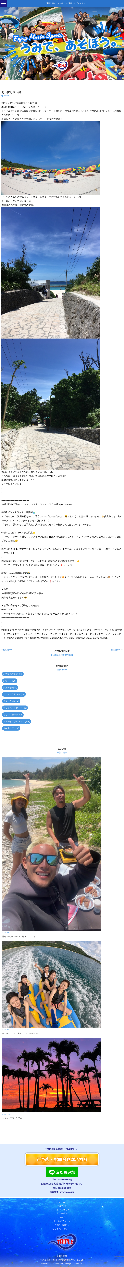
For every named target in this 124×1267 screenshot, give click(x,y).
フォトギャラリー (62, 1209)
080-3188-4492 (67, 1192)
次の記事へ (116, 649)
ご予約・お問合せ (62, 1224)
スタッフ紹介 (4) (11, 701)
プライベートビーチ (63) (15, 708)
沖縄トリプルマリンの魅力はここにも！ (20, 936)
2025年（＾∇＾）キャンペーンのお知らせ (20, 1033)
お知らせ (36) (9, 681)
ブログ (62, 1216)
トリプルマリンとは (62, 1220)
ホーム (62, 1201)
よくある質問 (62, 1213)
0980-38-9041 (64, 1188)
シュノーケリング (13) (14, 694)
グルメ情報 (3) (10, 687)
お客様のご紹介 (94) (12, 674)
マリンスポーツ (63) (12, 715)
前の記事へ (8, 649)
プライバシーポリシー (62, 1228)
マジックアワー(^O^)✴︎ (12, 1118)
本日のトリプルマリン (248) (16, 721)
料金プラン (62, 1205)
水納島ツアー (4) (11, 728)
